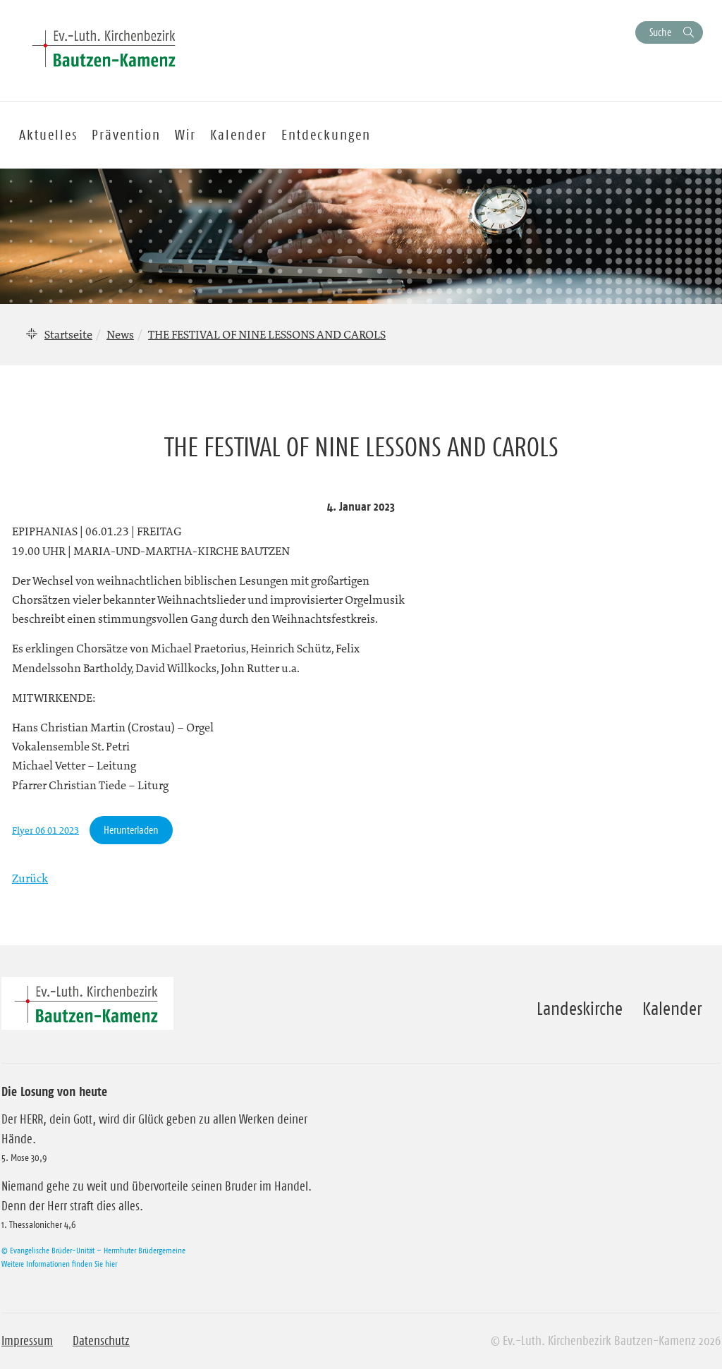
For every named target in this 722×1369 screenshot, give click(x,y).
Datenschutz (101, 1341)
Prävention (126, 134)
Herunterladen (131, 829)
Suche (660, 32)
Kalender (672, 1008)
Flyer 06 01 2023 (45, 830)
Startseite (68, 334)
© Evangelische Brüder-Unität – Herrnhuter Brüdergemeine (93, 1250)
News (120, 334)
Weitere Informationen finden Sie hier (59, 1263)
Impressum (27, 1341)
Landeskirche (580, 1008)
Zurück (30, 878)
